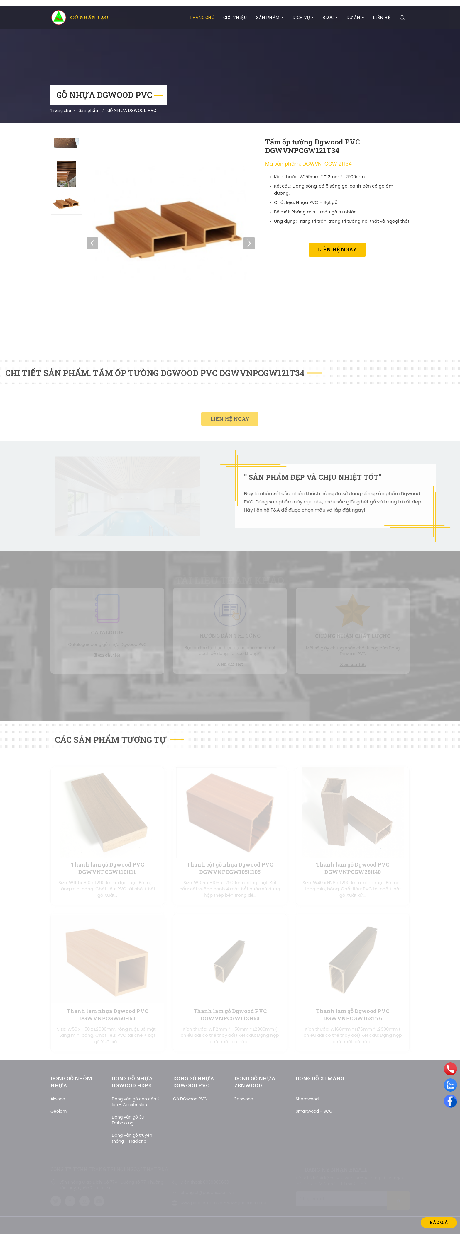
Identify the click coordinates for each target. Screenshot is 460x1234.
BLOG (330, 17)
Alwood (57, 1099)
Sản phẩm (270, 17)
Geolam (58, 1111)
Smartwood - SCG (314, 1111)
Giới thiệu (235, 17)
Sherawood (307, 1099)
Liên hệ (381, 17)
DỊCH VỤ (303, 17)
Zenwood (243, 1099)
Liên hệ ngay (337, 249)
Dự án (355, 17)
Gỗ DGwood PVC (190, 1099)
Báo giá (439, 1222)
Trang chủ (202, 17)
